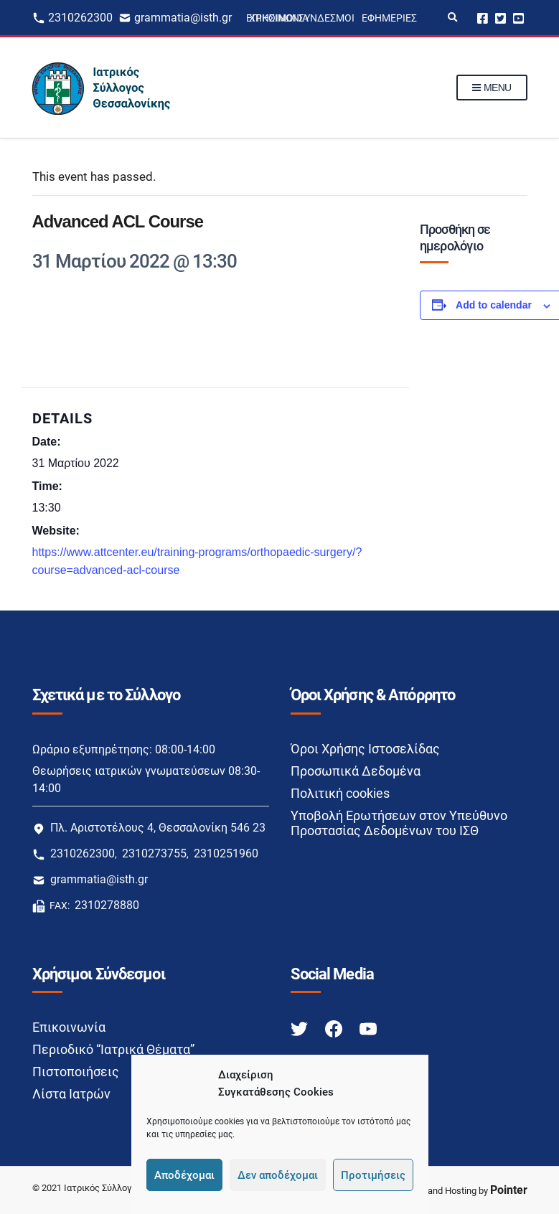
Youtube (518, 17)
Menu (492, 88)
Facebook (482, 17)
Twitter (500, 17)
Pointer (508, 1190)
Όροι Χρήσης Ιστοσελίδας (365, 748)
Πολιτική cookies (340, 793)
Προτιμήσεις (373, 1175)
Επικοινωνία (68, 1027)
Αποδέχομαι (184, 1175)
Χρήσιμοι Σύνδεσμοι (301, 18)
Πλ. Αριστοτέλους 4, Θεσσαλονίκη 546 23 (158, 827)
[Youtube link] (368, 1028)
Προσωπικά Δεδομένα (356, 770)
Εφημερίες (389, 18)
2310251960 (226, 853)
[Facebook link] (335, 1028)
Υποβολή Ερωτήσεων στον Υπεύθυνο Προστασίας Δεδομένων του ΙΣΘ (399, 823)
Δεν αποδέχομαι (278, 1175)
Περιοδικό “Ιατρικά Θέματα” (113, 1049)
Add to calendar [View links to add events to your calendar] (494, 305)
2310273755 (154, 853)
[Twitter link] (301, 1028)
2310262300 (80, 17)
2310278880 (107, 905)
